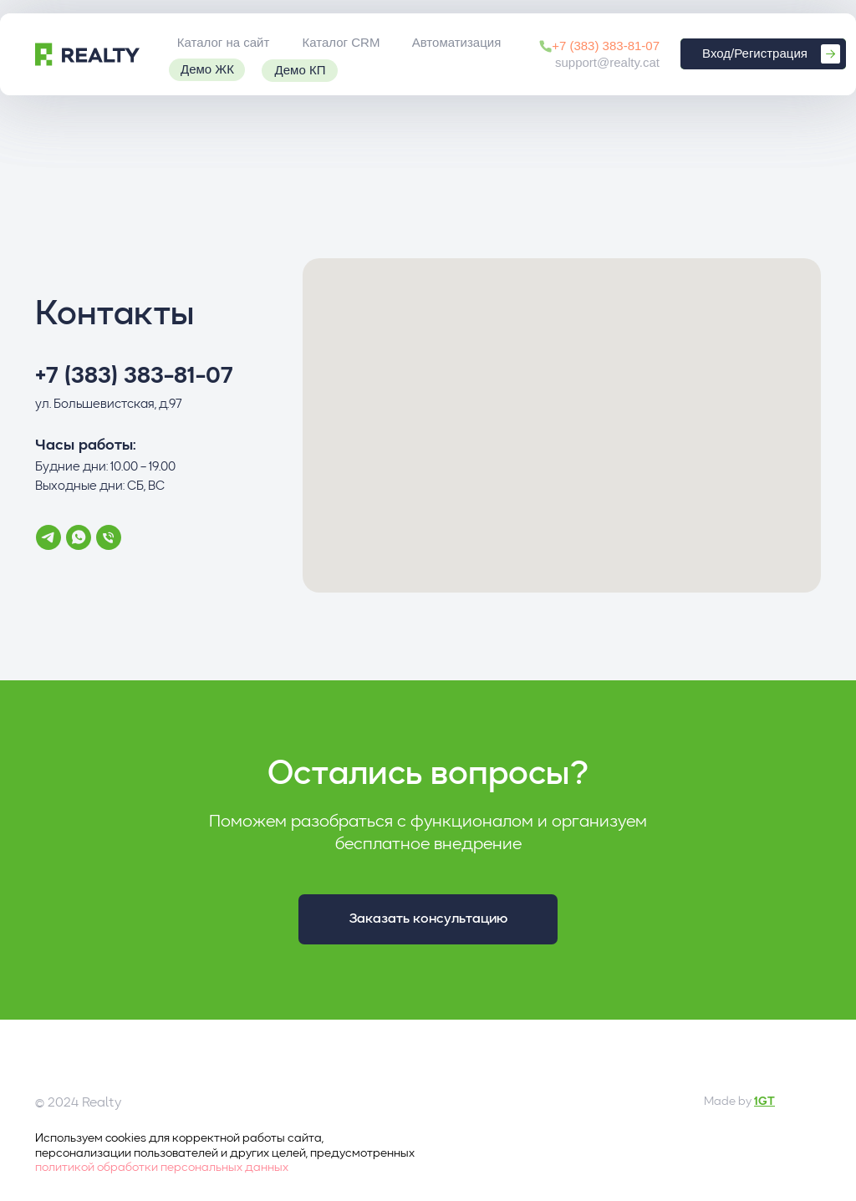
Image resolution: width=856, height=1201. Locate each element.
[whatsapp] (78, 537)
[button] (428, 919)
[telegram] (48, 537)
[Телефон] (108, 537)
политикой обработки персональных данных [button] (161, 1167)
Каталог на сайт (223, 42)
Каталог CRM (341, 42)
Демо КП (300, 70)
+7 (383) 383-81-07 (606, 45)
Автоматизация (457, 42)
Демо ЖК (207, 69)
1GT (764, 1101)
